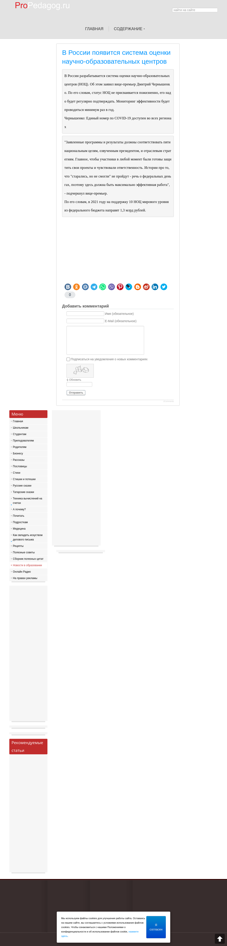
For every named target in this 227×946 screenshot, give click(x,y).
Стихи (16, 472)
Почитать (18, 515)
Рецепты (18, 546)
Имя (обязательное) (119, 313)
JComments (168, 401)
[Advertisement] (118, 250)
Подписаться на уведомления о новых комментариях (109, 359)
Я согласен (156, 927)
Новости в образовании (27, 565)
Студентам (19, 434)
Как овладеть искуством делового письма (28, 537)
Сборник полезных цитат (28, 558)
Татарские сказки (23, 492)
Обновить (75, 379)
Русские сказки (22, 485)
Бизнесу (18, 453)
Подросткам (20, 522)
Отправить (76, 392)
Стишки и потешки (24, 479)
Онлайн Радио (22, 571)
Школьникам (20, 427)
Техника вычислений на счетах (27, 501)
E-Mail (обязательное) (120, 321)
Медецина (19, 528)
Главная (18, 421)
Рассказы (18, 459)
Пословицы (20, 466)
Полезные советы (24, 552)
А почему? (19, 509)
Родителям (19, 447)
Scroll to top (220, 939)
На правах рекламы (25, 578)
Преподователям (23, 440)
